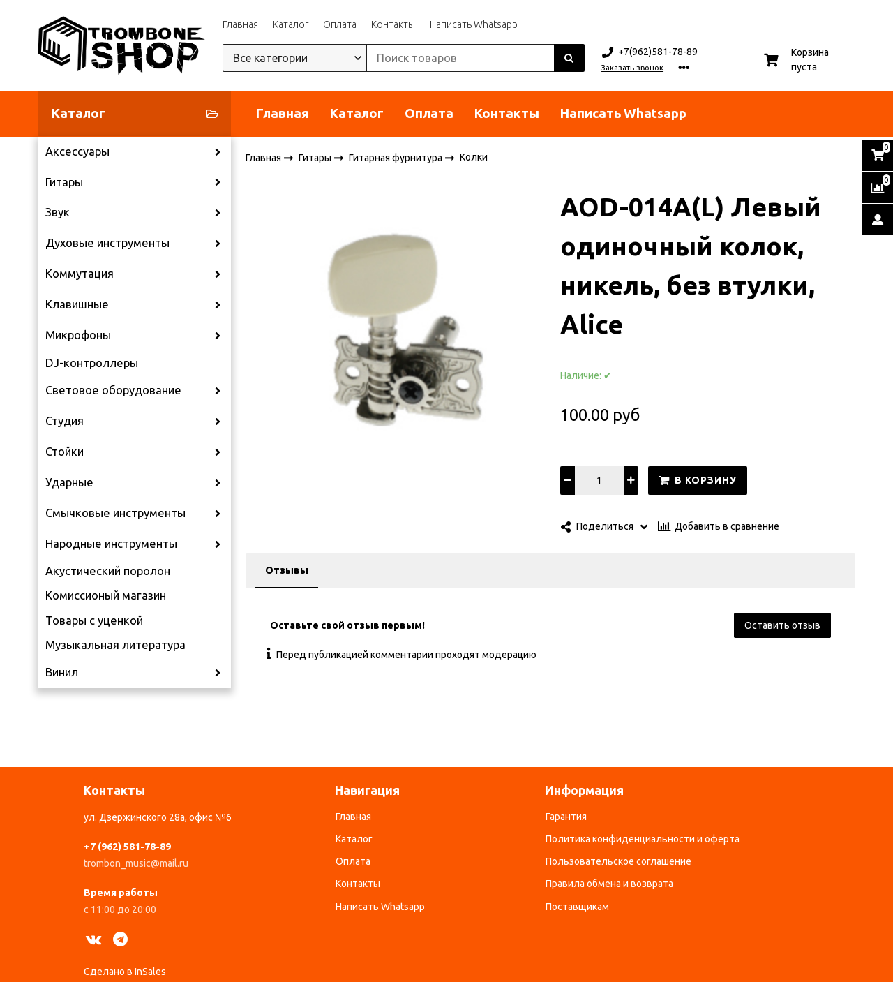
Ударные (69, 482)
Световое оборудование (113, 390)
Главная (240, 24)
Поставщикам (577, 906)
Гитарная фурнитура (396, 157)
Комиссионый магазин (105, 595)
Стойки (64, 451)
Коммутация (79, 273)
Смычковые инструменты (115, 513)
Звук (57, 212)
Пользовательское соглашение (618, 861)
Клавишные (77, 304)
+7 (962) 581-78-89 (127, 846)
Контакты (393, 24)
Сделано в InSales (125, 971)
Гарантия (566, 816)
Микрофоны (78, 335)
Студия (64, 421)
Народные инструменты (111, 543)
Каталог (290, 24)
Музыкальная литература (115, 645)
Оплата (340, 24)
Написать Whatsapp (474, 24)
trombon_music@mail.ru (136, 863)
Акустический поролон (107, 571)
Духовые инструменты (107, 243)
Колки (474, 157)
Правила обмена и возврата (609, 883)
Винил (61, 672)
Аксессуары (77, 151)
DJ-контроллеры (91, 363)
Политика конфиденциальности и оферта (643, 839)
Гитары (64, 182)
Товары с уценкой (94, 620)
